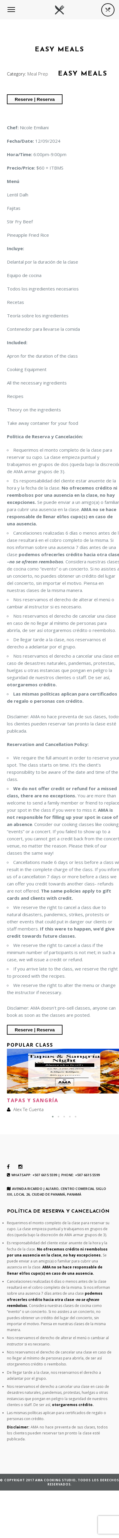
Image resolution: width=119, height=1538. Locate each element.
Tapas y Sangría (32, 1100)
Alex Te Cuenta (28, 1109)
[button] (53, 1116)
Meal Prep (37, 74)
